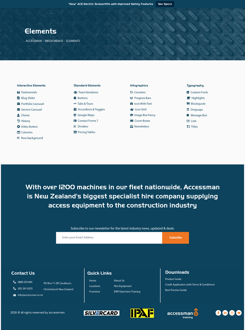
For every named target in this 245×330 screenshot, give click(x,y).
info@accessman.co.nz (30, 295)
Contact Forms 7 (86, 121)
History (23, 121)
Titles (192, 126)
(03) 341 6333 (25, 288)
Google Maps (84, 115)
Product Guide (173, 279)
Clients (23, 115)
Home (92, 280)
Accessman (34, 41)
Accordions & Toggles (89, 109)
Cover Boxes (140, 121)
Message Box (197, 115)
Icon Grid (138, 109)
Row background (30, 138)
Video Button (27, 126)
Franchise (94, 291)
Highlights (196, 98)
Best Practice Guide (176, 290)
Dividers (81, 126)
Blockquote (196, 104)
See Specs (165, 4)
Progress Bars (140, 98)
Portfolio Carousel (30, 104)
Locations (94, 286)
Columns (24, 132)
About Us (119, 280)
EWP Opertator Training (127, 291)
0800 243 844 (25, 282)
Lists (191, 121)
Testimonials (27, 92)
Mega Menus (54, 41)
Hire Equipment (123, 286)
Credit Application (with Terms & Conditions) (190, 284)
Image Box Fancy (143, 115)
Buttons (81, 98)
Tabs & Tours (83, 103)
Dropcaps (195, 109)
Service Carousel (29, 110)
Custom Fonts (197, 92)
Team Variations (86, 92)
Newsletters (139, 126)
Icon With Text (141, 103)
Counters (137, 92)
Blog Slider (26, 98)
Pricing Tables (84, 132)
